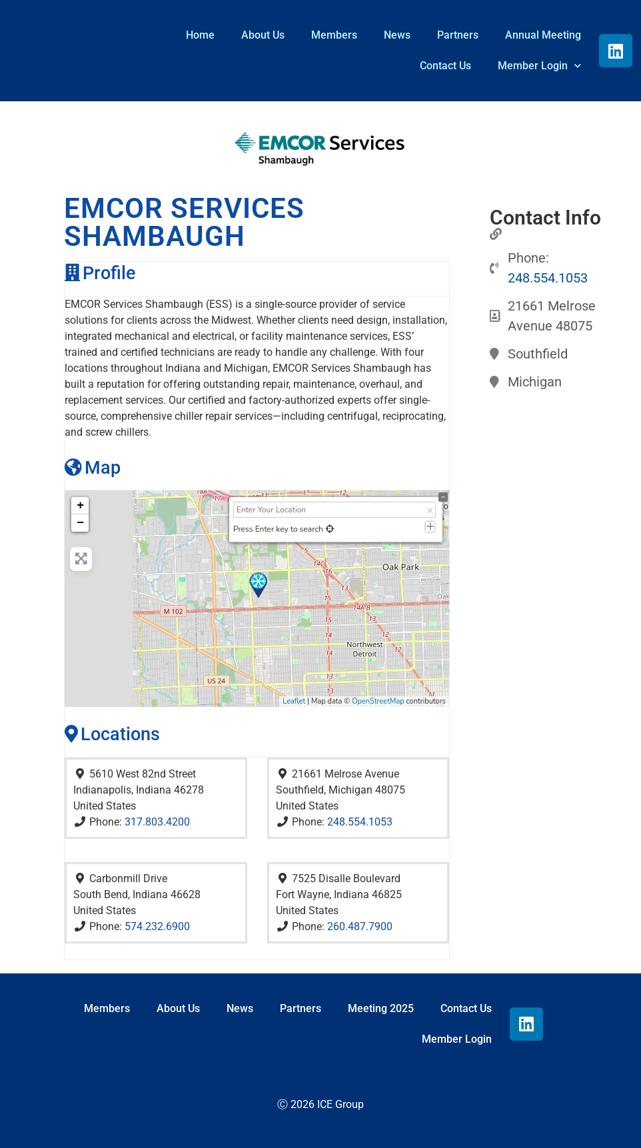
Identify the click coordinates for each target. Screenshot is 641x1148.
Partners (457, 35)
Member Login (539, 65)
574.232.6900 (157, 926)
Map (93, 467)
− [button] (80, 523)
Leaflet (294, 701)
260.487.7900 (359, 926)
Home (200, 35)
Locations (112, 734)
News (397, 35)
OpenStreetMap (378, 701)
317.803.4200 (157, 822)
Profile (100, 273)
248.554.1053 (359, 822)
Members (334, 35)
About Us (263, 35)
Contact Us (445, 65)
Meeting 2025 (381, 1008)
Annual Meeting (543, 35)
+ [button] (80, 506)
